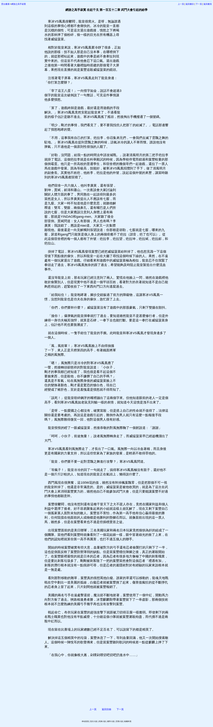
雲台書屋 (5, 4)
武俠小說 (102, 721)
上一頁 (181, 4)
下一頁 (199, 4)
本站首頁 (85, 721)
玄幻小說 (93, 721)
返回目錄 (106, 709)
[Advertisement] (144, 63)
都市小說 (110, 721)
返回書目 (190, 4)
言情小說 (119, 721)
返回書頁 (208, 4)
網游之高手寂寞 (18, 4)
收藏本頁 (127, 721)
